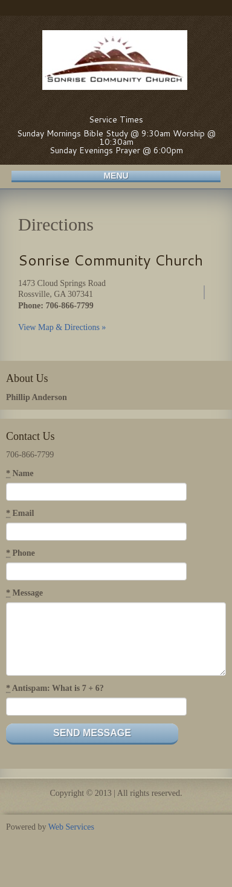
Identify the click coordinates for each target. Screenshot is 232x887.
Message (24, 593)
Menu (115, 175)
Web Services (71, 826)
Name (20, 473)
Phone (20, 553)
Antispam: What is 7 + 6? (55, 688)
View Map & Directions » (62, 327)
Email (20, 513)
